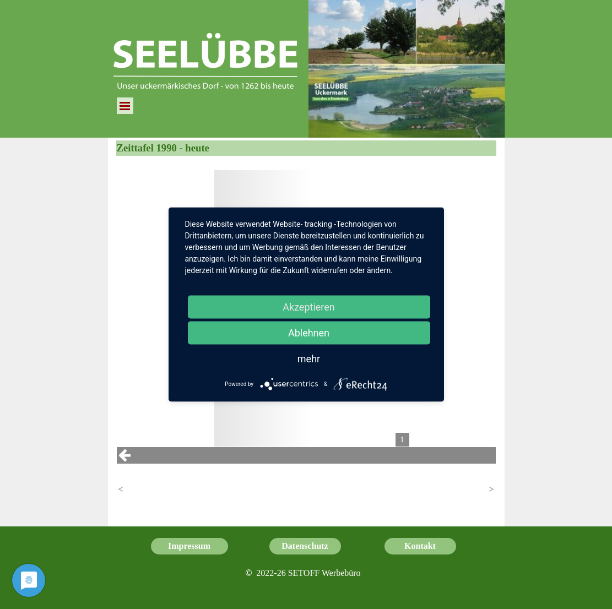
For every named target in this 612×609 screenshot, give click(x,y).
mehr (308, 359)
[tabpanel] (302, 573)
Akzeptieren (309, 307)
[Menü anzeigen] (125, 105)
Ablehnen (308, 333)
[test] (189, 546)
